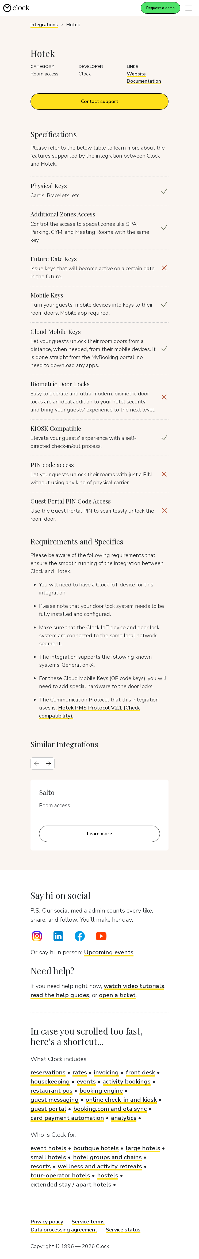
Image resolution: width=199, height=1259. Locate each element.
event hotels (48, 1148)
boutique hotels (96, 1148)
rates (79, 1072)
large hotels (143, 1148)
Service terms (88, 1221)
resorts (40, 1166)
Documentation (144, 81)
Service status (123, 1229)
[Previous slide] (37, 763)
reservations (48, 1072)
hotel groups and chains (107, 1157)
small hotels (48, 1157)
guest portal (48, 1109)
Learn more (99, 833)
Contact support (99, 101)
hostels (107, 1175)
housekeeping (50, 1081)
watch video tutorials (134, 986)
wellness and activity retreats (100, 1166)
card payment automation (67, 1118)
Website (136, 74)
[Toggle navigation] (188, 8)
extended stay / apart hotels (70, 1184)
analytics (123, 1118)
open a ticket (117, 995)
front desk (140, 1072)
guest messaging (54, 1100)
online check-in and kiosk (121, 1100)
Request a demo (160, 7)
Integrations (44, 24)
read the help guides (59, 995)
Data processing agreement (63, 1229)
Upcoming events (108, 952)
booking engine (101, 1090)
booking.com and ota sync (110, 1109)
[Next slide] (48, 763)
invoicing (106, 1072)
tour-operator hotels (60, 1175)
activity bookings (127, 1081)
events (86, 1081)
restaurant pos (51, 1090)
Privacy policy (46, 1221)
